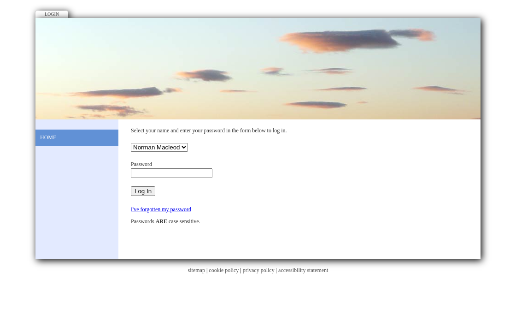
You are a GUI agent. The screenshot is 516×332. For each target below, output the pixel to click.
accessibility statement (303, 270)
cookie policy (224, 270)
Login (52, 14)
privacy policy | (260, 270)
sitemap (196, 270)
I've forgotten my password (161, 209)
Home (48, 137)
